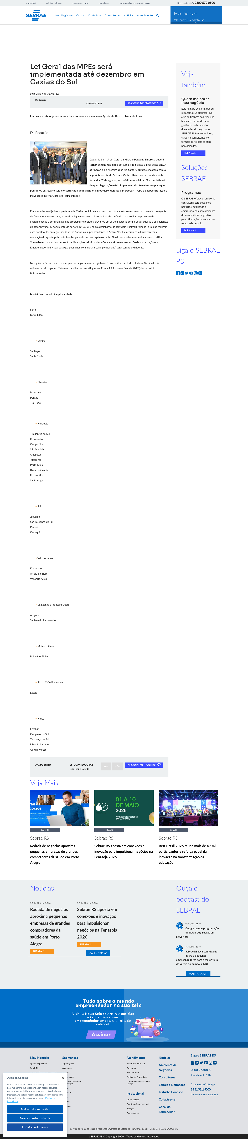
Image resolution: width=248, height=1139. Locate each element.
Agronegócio (68, 1063)
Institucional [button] (135, 1093)
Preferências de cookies (35, 1127)
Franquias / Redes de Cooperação (71, 1082)
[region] (35, 1104)
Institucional (31, 3)
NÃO (117, 766)
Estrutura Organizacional (138, 1104)
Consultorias (112, 15)
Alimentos (66, 1068)
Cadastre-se (167, 1099)
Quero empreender (38, 1063)
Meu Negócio (64, 15)
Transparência (133, 1113)
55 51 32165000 (200, 1089)
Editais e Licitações (54, 3)
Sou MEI (34, 1068)
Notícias (128, 15)
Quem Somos (133, 1099)
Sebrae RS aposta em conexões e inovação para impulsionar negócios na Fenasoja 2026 (123, 851)
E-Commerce (68, 1077)
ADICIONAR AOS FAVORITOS (144, 103)
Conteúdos (94, 15)
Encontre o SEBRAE (81, 3)
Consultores (104, 3)
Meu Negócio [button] (39, 1057)
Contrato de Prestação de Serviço (138, 1082)
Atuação (130, 1108)
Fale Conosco (133, 1072)
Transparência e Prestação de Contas (134, 3)
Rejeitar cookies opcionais (35, 1118)
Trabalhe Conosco (171, 1092)
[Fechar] (63, 1078)
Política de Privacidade (137, 1077)
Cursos (80, 15)
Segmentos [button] (70, 1057)
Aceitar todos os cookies (34, 1109)
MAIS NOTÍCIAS (98, 953)
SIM (106, 766)
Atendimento (145, 15)
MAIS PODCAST (198, 973)
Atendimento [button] (136, 1057)
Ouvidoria (131, 1068)
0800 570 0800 (205, 2)
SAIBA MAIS (190, 153)
